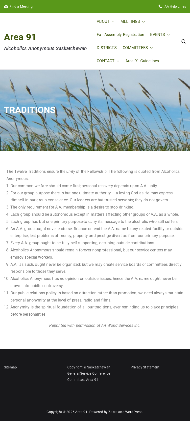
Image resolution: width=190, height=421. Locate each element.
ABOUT (106, 21)
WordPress (133, 412)
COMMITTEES (138, 48)
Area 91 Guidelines (142, 61)
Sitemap (10, 367)
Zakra (113, 412)
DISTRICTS (107, 47)
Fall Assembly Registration (120, 34)
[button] (112, 21)
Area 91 (20, 36)
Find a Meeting (18, 6)
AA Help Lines (172, 6)
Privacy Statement (145, 367)
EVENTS (160, 34)
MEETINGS (132, 21)
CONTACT (108, 61)
